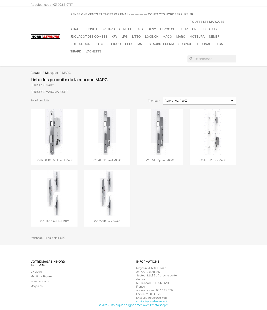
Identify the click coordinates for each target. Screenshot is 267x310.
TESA (219, 44)
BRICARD (108, 29)
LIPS (124, 36)
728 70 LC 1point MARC (107, 160)
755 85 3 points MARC (107, 221)
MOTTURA (197, 36)
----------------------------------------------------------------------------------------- (128, 22)
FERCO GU (167, 29)
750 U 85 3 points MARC (54, 221)
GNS (195, 29)
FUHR (184, 29)
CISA (140, 29)
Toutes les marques (207, 22)
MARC (180, 36)
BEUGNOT (90, 29)
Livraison (36, 271)
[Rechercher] (211, 58)
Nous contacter (41, 281)
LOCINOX (152, 36)
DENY (152, 29)
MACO (167, 36)
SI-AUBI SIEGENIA (161, 44)
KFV (114, 36)
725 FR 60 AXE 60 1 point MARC (54, 160)
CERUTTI (125, 29)
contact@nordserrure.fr (151, 301)
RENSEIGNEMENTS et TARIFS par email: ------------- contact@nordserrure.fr (131, 14)
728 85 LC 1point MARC (160, 160)
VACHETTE (93, 51)
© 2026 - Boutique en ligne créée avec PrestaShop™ (134, 305)
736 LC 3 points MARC (212, 160)
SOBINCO (185, 44)
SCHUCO (114, 44)
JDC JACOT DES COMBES (88, 36)
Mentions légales (41, 276)
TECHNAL (204, 44)
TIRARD (75, 51)
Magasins (37, 286)
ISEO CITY (210, 29)
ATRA (74, 29)
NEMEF (214, 36)
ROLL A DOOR (80, 44)
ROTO (99, 44)
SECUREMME (134, 44)
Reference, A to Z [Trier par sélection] (200, 100)
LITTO (136, 36)
